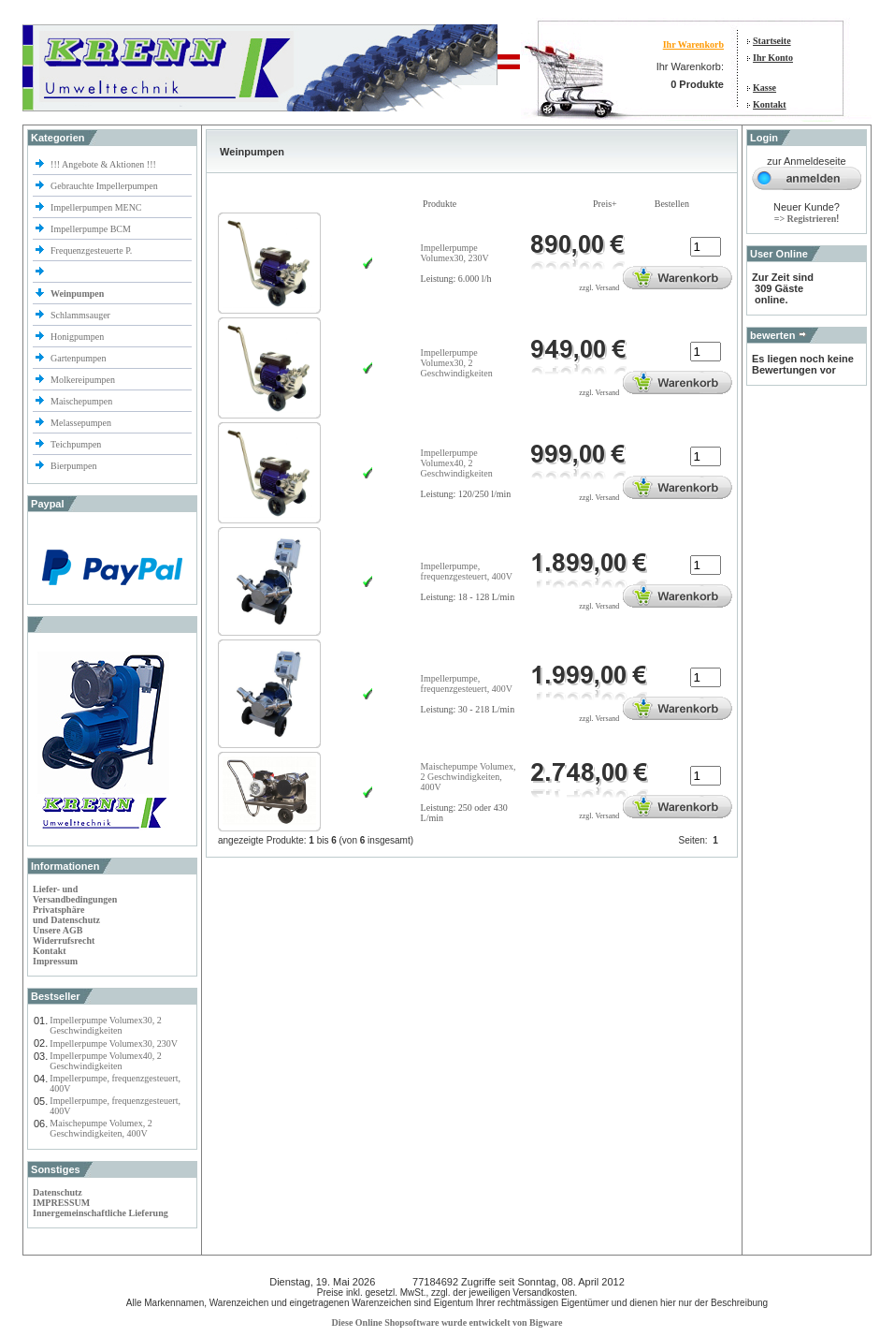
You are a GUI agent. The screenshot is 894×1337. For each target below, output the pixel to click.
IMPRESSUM (61, 1202)
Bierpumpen (73, 466)
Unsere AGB (57, 930)
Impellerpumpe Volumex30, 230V (114, 1043)
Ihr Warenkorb (693, 44)
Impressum (55, 961)
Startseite (772, 41)
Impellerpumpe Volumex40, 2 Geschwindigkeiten (105, 1060)
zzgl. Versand (599, 288)
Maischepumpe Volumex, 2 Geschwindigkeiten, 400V (100, 1128)
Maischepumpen (81, 401)
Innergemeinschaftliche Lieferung (100, 1213)
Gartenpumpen (78, 358)
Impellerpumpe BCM (90, 229)
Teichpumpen (75, 444)
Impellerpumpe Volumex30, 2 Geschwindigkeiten (105, 1025)
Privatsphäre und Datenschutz (66, 914)
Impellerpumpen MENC (95, 207)
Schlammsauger (80, 315)
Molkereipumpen (82, 380)
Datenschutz (57, 1192)
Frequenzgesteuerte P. (91, 250)
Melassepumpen (80, 423)
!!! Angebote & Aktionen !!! (103, 164)
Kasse (764, 87)
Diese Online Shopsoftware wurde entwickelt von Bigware (447, 1322)
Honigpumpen (77, 336)
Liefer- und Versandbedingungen (75, 894)
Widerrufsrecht (63, 940)
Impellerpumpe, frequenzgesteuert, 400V (466, 571)
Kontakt (769, 104)
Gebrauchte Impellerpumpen (104, 186)
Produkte (439, 203)
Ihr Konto (773, 57)
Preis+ (605, 203)
